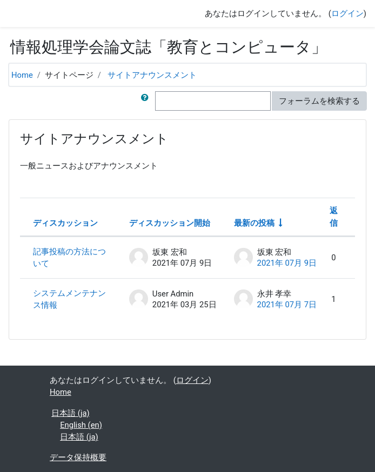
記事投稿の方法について (69, 257)
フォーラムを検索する (319, 101)
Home (22, 75)
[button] (147, 101)
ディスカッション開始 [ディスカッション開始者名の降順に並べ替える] (169, 223)
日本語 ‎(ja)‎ (70, 413)
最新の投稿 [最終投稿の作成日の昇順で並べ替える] (254, 223)
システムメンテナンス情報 (69, 299)
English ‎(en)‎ (81, 425)
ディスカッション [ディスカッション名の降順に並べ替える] (65, 223)
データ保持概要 (78, 457)
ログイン (347, 13)
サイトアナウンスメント (152, 75)
